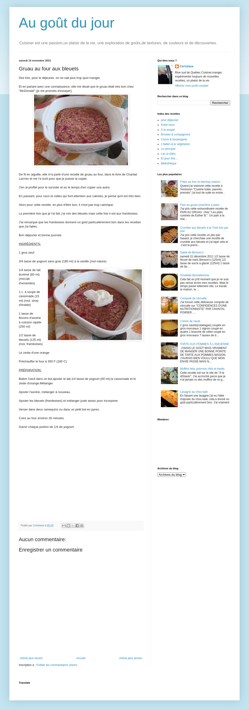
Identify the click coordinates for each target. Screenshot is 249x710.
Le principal (168, 148)
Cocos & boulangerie (174, 139)
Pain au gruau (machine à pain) (199, 205)
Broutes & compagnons (175, 134)
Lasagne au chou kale (194, 392)
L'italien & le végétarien (175, 144)
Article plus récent (31, 658)
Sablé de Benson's (192, 252)
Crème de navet (190, 321)
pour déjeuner (169, 120)
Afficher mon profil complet (191, 85)
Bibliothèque (168, 163)
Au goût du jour (66, 23)
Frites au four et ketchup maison (200, 181)
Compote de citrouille (193, 298)
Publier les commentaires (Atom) (56, 665)
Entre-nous (168, 124)
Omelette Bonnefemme (194, 275)
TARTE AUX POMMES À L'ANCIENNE (204, 344)
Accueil (81, 658)
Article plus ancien (130, 658)
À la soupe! (168, 129)
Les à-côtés (168, 153)
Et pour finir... (169, 158)
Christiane (187, 66)
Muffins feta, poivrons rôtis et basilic (202, 368)
